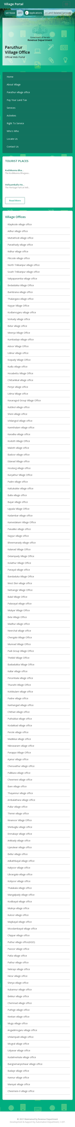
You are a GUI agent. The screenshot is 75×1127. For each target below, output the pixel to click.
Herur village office (17, 976)
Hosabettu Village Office (20, 373)
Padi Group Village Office (21, 651)
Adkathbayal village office (21, 860)
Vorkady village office (19, 319)
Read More (15, 200)
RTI (20, 13)
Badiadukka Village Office (21, 664)
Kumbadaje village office (21, 339)
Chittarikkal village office (20, 380)
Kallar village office (17, 671)
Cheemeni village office (20, 779)
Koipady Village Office (19, 359)
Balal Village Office (17, 596)
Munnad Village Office (19, 644)
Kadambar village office (20, 515)
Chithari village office (19, 711)
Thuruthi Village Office (19, 684)
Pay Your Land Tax (17, 100)
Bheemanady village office (22, 542)
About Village (14, 84)
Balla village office (17, 495)
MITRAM (10, 13)
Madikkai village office (19, 739)
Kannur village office (18, 1077)
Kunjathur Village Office (20, 474)
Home (10, 76)
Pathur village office (18, 962)
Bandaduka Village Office (21, 576)
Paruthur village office (18, 92)
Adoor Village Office (18, 346)
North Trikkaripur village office (24, 265)
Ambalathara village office (21, 799)
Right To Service (15, 123)
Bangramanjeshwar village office (25, 1064)
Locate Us (12, 138)
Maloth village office (18, 447)
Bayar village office (18, 502)
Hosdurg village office (19, 468)
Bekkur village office (18, 996)
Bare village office (17, 786)
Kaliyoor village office (19, 867)
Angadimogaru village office (22, 1030)
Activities (11, 115)
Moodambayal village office (22, 928)
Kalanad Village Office (19, 549)
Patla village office (17, 955)
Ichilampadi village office (21, 1036)
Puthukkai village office (20, 718)
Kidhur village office (18, 251)
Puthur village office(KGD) (21, 942)
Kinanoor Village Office (20, 820)
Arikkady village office (19, 840)
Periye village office (18, 386)
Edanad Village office (19, 461)
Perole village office (18, 732)
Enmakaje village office (20, 833)
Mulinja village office (18, 908)
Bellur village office (18, 854)
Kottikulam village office (20, 691)
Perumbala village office (20, 678)
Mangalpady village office (21, 894)
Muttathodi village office (20, 237)
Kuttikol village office (19, 407)
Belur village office (17, 325)
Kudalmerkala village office (22, 1057)
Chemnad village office (20, 1003)
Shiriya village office (18, 982)
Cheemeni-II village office (21, 1091)
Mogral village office (18, 1043)
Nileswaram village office (21, 745)
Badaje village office (18, 1070)
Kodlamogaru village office (22, 312)
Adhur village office (18, 231)
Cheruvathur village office (21, 766)
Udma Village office (18, 393)
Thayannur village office (20, 793)
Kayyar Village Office (18, 305)
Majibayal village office (20, 921)
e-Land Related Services (58, 12)
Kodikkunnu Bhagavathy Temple (15, 170)
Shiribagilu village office (20, 827)
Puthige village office (19, 1009)
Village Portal (13, 4)
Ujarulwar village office (20, 847)
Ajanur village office (18, 759)
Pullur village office (17, 806)
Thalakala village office (20, 888)
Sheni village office (17, 414)
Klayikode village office (20, 224)
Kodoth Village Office (19, 441)
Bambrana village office (20, 292)
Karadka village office (19, 434)
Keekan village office (18, 1016)
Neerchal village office (19, 630)
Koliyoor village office (19, 881)
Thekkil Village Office (18, 657)
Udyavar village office (19, 1050)
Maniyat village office (19, 1084)
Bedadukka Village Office (21, 285)
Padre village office (18, 481)
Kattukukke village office (20, 488)
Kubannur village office (20, 989)
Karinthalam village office (21, 427)
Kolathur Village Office (19, 562)
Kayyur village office (18, 535)
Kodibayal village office (20, 901)
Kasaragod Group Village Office (24, 400)
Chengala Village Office (20, 637)
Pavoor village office (18, 948)
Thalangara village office (21, 298)
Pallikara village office (19, 772)
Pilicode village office (19, 258)
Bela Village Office (17, 617)
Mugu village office (18, 1023)
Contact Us (13, 146)
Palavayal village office (20, 603)
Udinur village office (18, 353)
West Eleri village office (20, 583)
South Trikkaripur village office (24, 271)
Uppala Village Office (18, 508)
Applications (33, 13)
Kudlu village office (17, 366)
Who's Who (13, 131)
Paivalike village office (19, 529)
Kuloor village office (18, 915)
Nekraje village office (19, 969)
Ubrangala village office (20, 874)
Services (11, 107)
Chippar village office (19, 935)
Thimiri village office (18, 813)
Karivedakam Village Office (22, 522)
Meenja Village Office (19, 332)
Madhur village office (19, 623)
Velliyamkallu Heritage (15, 184)
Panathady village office (20, 244)
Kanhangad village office (21, 705)
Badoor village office (19, 454)
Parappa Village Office (19, 752)
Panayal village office (19, 569)
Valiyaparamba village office (22, 278)
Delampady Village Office (21, 556)
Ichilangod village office (20, 420)
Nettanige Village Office (20, 590)
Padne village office (18, 698)
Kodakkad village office (20, 725)
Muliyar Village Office (19, 610)
